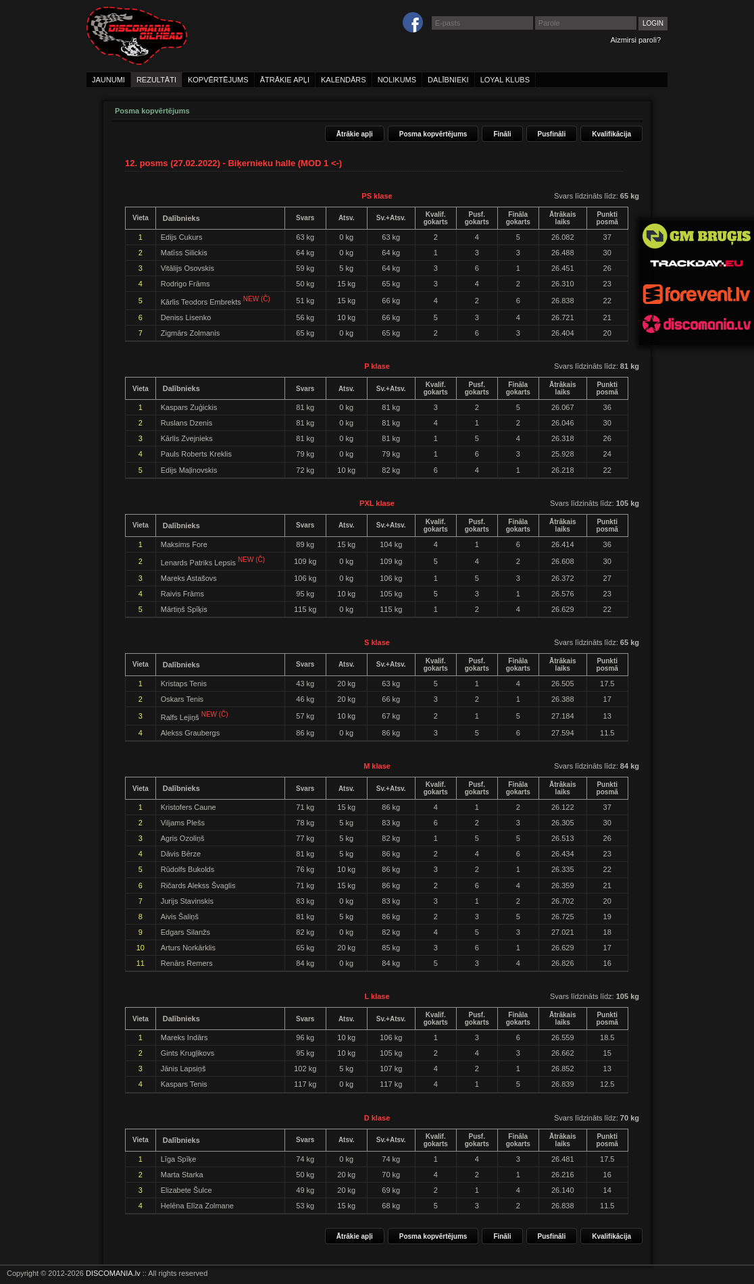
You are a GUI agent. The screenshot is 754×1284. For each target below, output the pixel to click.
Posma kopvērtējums (433, 134)
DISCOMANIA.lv (113, 1273)
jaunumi (108, 80)
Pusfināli (552, 134)
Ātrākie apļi (354, 134)
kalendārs (343, 80)
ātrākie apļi (284, 80)
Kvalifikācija (611, 134)
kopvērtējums (218, 80)
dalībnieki (448, 80)
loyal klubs (505, 80)
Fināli (502, 134)
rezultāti (156, 80)
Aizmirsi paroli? (635, 40)
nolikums (397, 80)
